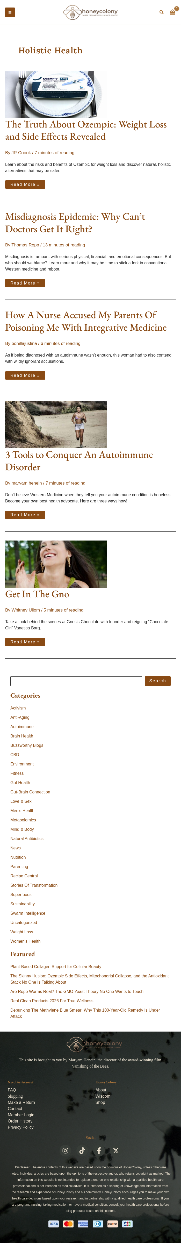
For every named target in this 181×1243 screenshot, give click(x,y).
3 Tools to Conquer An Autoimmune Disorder (79, 461)
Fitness (17, 774)
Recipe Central (24, 877)
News (15, 849)
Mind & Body (22, 830)
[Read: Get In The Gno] (56, 564)
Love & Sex (21, 802)
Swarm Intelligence (27, 914)
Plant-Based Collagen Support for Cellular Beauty (55, 967)
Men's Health (22, 811)
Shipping (15, 1096)
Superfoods (21, 895)
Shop (100, 1102)
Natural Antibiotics (27, 839)
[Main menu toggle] (10, 13)
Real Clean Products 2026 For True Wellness (51, 1001)
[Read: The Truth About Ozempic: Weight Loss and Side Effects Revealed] (56, 95)
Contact (15, 1108)
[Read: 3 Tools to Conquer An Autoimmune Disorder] (56, 425)
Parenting (19, 867)
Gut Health (20, 784)
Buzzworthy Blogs (26, 746)
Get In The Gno (37, 594)
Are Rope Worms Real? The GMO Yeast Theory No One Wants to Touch (76, 992)
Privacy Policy (21, 1127)
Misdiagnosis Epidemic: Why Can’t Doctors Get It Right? (75, 223)
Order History (20, 1121)
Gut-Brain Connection (30, 793)
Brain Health (21, 737)
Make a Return (21, 1102)
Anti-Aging (20, 718)
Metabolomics (23, 821)
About (101, 1090)
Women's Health (25, 942)
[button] (162, 13)
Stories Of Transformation (33, 886)
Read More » (25, 184)
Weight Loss (21, 933)
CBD (14, 756)
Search (157, 681)
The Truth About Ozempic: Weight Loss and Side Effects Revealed (86, 131)
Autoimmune (22, 728)
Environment (22, 765)
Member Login (21, 1115)
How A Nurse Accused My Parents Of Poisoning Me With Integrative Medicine (86, 322)
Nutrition (18, 858)
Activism (18, 709)
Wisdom (103, 1096)
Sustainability (22, 905)
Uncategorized (23, 923)
